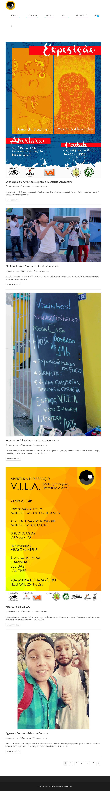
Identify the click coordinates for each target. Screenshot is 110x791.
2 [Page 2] (70, 763)
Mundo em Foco (13, 187)
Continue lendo (14, 200)
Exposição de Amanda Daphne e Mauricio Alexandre (39, 181)
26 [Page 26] (93, 763)
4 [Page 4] (81, 763)
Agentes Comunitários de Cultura (27, 733)
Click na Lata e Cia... (42, 271)
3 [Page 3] (76, 763)
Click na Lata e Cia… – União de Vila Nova (32, 266)
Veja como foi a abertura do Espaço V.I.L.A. (33, 440)
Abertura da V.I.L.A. (18, 606)
